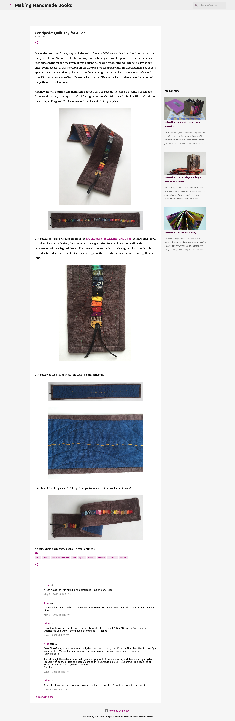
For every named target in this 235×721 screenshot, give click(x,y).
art (38, 557)
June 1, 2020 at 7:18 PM (56, 671)
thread (123, 557)
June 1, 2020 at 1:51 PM (56, 635)
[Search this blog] (210, 5)
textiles (112, 557)
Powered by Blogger (117, 710)
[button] (36, 43)
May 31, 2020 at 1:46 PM (57, 614)
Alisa (46, 603)
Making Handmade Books (43, 5)
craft (46, 557)
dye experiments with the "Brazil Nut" (109, 238)
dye (74, 557)
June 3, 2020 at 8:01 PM (56, 689)
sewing (101, 557)
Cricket (48, 623)
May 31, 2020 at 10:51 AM (58, 594)
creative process (60, 557)
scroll (91, 557)
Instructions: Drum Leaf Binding (180, 232)
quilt (82, 557)
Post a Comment (44, 696)
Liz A (46, 585)
